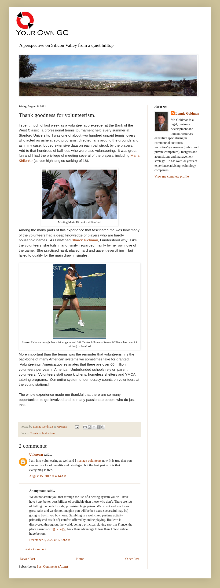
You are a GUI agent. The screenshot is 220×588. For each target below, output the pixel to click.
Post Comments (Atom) (52, 566)
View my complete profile (171, 176)
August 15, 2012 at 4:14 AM (47, 476)
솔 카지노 (59, 529)
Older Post (132, 559)
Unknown (36, 454)
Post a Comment (35, 549)
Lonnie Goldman (187, 113)
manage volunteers (89, 460)
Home (80, 559)
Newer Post (27, 559)
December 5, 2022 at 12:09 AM (49, 540)
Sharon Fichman (85, 240)
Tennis (34, 433)
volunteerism (47, 433)
